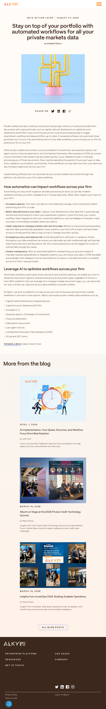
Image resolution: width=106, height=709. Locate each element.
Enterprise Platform (21, 654)
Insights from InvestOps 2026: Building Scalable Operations (53, 596)
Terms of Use (11, 698)
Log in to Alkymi (62, 695)
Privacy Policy (11, 695)
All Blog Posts (53, 627)
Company (61, 660)
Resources (13, 660)
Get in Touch (14, 665)
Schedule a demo (12, 344)
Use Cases (62, 654)
